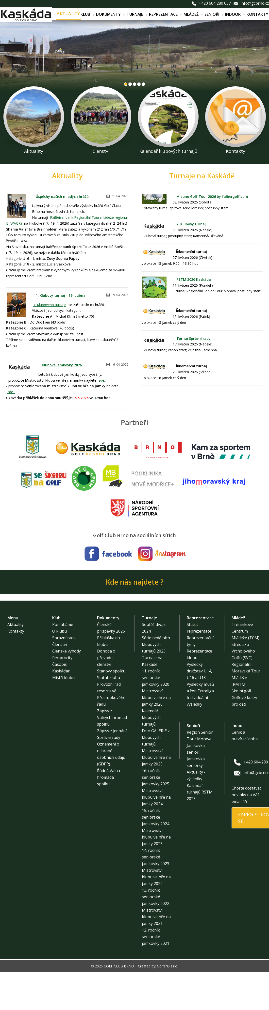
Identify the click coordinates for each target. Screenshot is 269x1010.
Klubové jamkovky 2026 (62, 365)
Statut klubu (108, 677)
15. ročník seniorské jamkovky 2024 (155, 817)
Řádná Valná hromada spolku (108, 777)
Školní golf (241, 691)
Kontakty (257, 14)
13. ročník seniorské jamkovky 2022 (155, 896)
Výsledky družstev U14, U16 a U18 (199, 671)
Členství (59, 644)
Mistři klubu (63, 677)
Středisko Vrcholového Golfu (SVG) (243, 651)
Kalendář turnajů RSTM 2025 (200, 792)
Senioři (214, 14)
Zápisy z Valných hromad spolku (112, 717)
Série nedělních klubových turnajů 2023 (156, 644)
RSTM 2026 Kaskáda (193, 279)
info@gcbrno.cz (254, 3)
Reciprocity (62, 657)
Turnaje (137, 14)
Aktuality (68, 14)
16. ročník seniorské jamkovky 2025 (155, 777)
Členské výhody (66, 651)
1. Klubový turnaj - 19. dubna (60, 295)
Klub (88, 14)
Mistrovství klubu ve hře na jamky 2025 (156, 757)
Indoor (235, 14)
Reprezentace (165, 14)
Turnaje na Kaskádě (202, 175)
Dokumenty (110, 14)
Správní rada (64, 637)
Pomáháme (62, 624)
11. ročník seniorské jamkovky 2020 (155, 677)
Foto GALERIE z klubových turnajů (156, 737)
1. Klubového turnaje (49, 304)
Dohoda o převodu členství (106, 657)
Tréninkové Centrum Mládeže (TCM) (245, 631)
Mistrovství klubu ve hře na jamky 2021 (156, 916)
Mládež (193, 14)
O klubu (59, 631)
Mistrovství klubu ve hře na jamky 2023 (156, 837)
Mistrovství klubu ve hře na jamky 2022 (156, 877)
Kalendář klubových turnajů (151, 717)
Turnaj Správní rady (193, 338)
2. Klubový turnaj (191, 224)
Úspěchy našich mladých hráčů (62, 196)
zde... (102, 380)
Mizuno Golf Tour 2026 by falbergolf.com (212, 196)
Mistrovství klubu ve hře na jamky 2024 (156, 797)
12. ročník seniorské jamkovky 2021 (155, 936)
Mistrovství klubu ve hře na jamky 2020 (156, 697)
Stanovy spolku (111, 671)
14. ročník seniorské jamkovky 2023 (155, 857)
